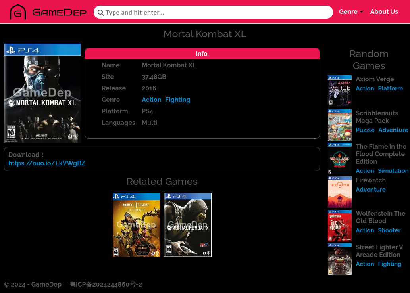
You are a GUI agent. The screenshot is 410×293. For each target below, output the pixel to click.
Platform (390, 88)
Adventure (393, 130)
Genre (348, 11)
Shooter (389, 230)
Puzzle (365, 130)
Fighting (177, 99)
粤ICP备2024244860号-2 (105, 284)
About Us (384, 11)
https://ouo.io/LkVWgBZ (46, 163)
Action (151, 99)
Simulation (393, 170)
